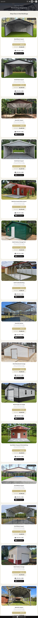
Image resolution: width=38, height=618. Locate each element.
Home (15, 5)
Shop (18, 5)
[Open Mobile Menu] (36, 1)
